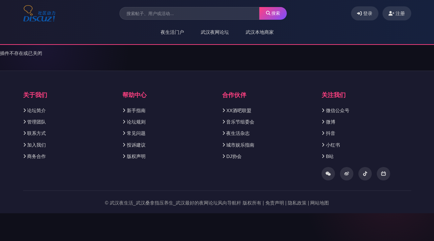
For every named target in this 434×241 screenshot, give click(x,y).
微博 (330, 122)
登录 (364, 13)
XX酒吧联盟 (238, 110)
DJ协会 (233, 156)
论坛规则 (136, 122)
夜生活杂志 (238, 133)
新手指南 (136, 110)
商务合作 (36, 156)
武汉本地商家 (260, 32)
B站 (330, 156)
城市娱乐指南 (240, 145)
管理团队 (36, 122)
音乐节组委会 (240, 122)
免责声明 (274, 203)
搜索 (273, 13)
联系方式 (36, 133)
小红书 (333, 145)
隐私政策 (297, 203)
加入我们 (36, 145)
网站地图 (319, 203)
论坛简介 (36, 110)
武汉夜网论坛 (215, 32)
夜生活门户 (172, 32)
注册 (396, 13)
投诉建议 (136, 145)
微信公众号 (337, 110)
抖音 (330, 133)
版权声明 (136, 156)
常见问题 (136, 133)
